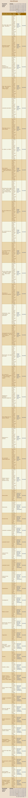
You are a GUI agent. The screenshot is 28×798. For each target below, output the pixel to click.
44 (15, 9)
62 (18, 12)
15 (17, 5)
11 (10, 5)
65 (23, 12)
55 (17, 10)
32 (12, 8)
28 (22, 6)
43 (13, 9)
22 (12, 6)
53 (13, 10)
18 (22, 5)
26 (18, 6)
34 (15, 8)
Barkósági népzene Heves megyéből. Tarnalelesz (19, 646)
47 (20, 9)
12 (12, 5)
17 (20, 5)
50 (25, 9)
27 (20, 6)
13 (13, 5)
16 (18, 5)
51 (10, 10)
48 (22, 9)
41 (10, 9)
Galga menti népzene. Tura (19, 25)
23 (13, 6)
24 (15, 6)
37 (20, 8)
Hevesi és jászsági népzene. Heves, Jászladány (19, 495)
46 (18, 9)
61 (17, 12)
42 (12, 9)
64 (22, 12)
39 (23, 8)
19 (23, 5)
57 (20, 10)
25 (17, 6)
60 (25, 10)
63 (20, 12)
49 (23, 9)
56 (18, 10)
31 (10, 8)
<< (14, 4)
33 (13, 8)
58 (22, 10)
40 (25, 8)
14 (15, 5)
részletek (24, 25)
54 (15, 10)
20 (25, 5)
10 (25, 4)
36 (18, 8)
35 (17, 8)
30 (25, 6)
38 (22, 8)
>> (25, 12)
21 (10, 6)
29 (23, 6)
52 (12, 10)
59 (23, 10)
